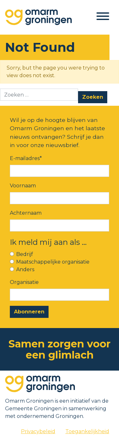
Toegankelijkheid (87, 431)
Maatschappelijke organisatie (52, 262)
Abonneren (29, 312)
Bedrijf (24, 254)
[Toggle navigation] (103, 17)
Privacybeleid (38, 431)
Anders (25, 269)
